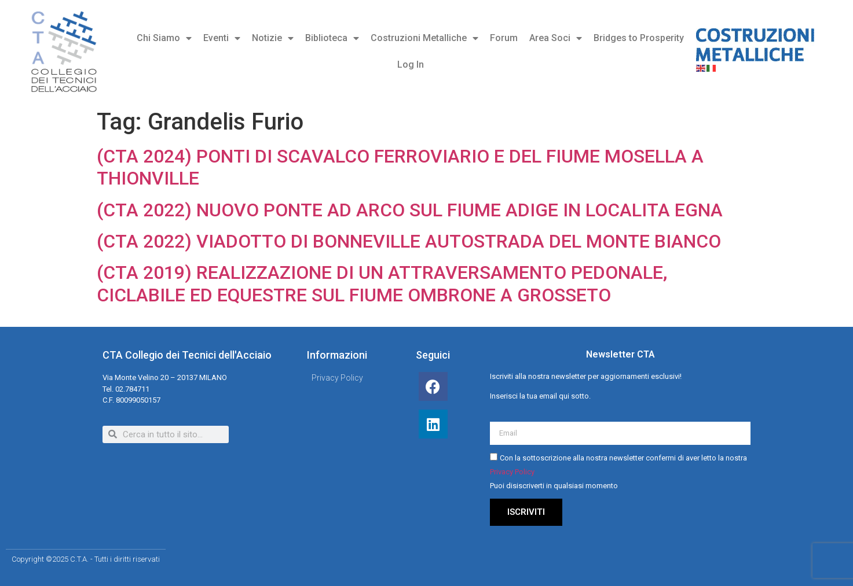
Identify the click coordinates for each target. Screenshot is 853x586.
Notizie (273, 38)
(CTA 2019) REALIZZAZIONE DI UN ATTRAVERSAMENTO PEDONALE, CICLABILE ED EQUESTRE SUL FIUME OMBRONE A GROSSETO (382, 283)
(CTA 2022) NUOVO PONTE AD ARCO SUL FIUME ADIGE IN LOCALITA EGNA (410, 210)
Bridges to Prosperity (639, 37)
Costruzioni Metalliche (424, 38)
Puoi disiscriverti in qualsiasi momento (554, 485)
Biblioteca (332, 38)
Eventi (221, 38)
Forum (504, 37)
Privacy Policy (512, 471)
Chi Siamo (164, 38)
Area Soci (555, 38)
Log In (410, 64)
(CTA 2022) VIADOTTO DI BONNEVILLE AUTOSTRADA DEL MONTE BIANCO (409, 241)
